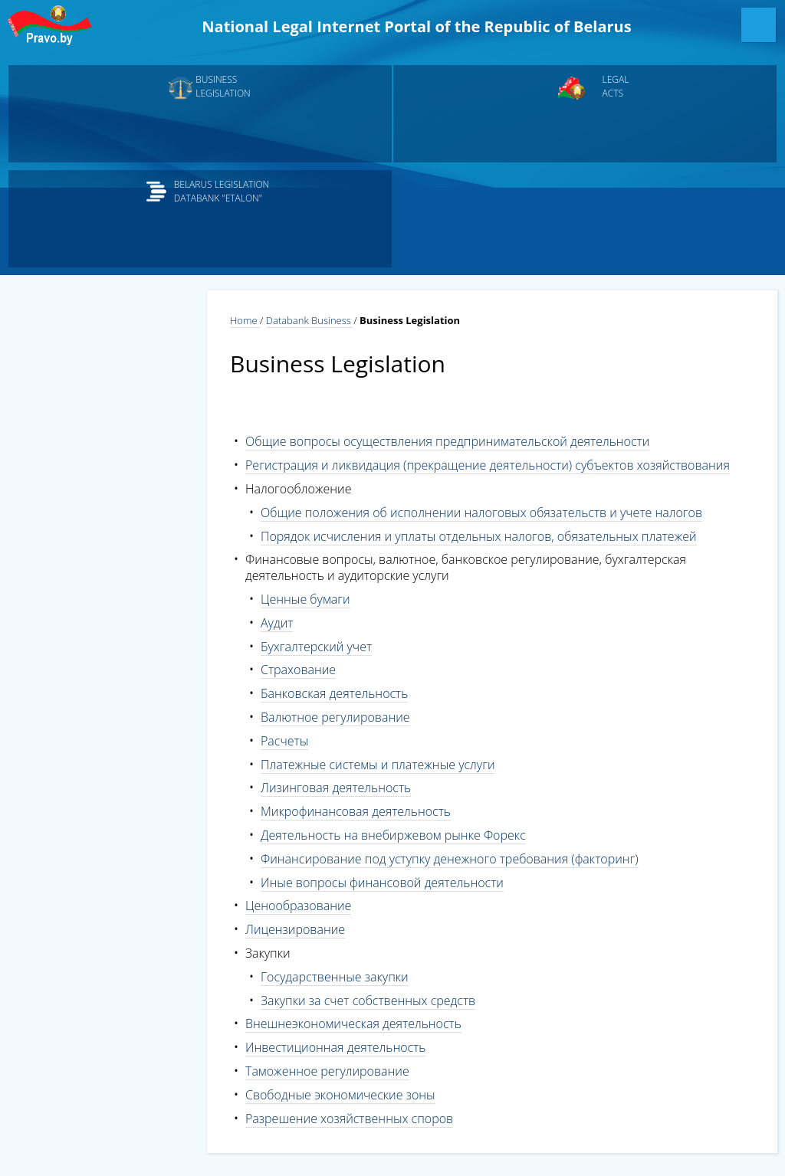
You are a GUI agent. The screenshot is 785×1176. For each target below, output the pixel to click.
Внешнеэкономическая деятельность (353, 1023)
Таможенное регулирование (327, 1071)
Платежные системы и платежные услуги (377, 764)
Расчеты (284, 740)
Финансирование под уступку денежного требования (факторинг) (450, 858)
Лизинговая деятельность (336, 787)
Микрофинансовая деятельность (356, 811)
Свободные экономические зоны (340, 1094)
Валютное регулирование (335, 717)
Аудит (277, 622)
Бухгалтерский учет (316, 646)
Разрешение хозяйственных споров (349, 1118)
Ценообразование (298, 905)
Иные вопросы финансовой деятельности (382, 882)
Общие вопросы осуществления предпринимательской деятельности (447, 441)
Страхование (298, 669)
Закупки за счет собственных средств (368, 1000)
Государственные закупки (335, 976)
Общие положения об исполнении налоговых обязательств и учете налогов (481, 512)
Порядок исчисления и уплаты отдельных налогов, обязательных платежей (479, 536)
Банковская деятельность (334, 693)
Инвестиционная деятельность (335, 1047)
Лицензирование (295, 929)
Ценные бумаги (305, 599)
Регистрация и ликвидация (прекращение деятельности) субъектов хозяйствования (487, 465)
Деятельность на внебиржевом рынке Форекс (393, 835)
